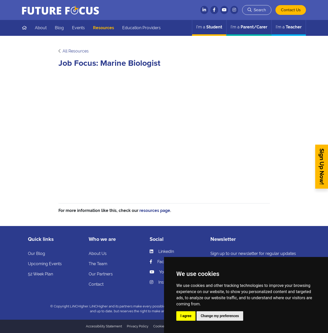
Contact (96, 284)
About (41, 27)
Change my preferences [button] (220, 316)
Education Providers (141, 27)
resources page (154, 210)
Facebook (163, 261)
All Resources (76, 51)
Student (209, 27)
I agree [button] (185, 316)
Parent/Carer (249, 27)
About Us (98, 253)
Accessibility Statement (104, 326)
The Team (98, 263)
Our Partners (101, 274)
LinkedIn (162, 251)
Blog (59, 27)
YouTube (163, 272)
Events (78, 27)
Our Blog (36, 253)
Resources (103, 27)
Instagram (164, 282)
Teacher (289, 27)
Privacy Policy (137, 326)
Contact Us (291, 10)
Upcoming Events (45, 263)
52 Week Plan (40, 274)
